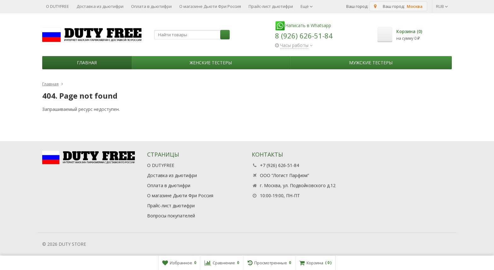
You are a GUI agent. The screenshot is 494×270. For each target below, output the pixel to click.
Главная (87, 63)
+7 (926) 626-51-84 (279, 165)
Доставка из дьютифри (100, 6)
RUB (442, 6)
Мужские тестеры (371, 63)
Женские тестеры (211, 63)
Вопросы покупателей (171, 216)
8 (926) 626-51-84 (304, 35)
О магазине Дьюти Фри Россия (210, 6)
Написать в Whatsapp (303, 25)
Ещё (307, 6)
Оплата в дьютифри (151, 6)
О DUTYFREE (57, 6)
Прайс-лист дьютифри (271, 6)
